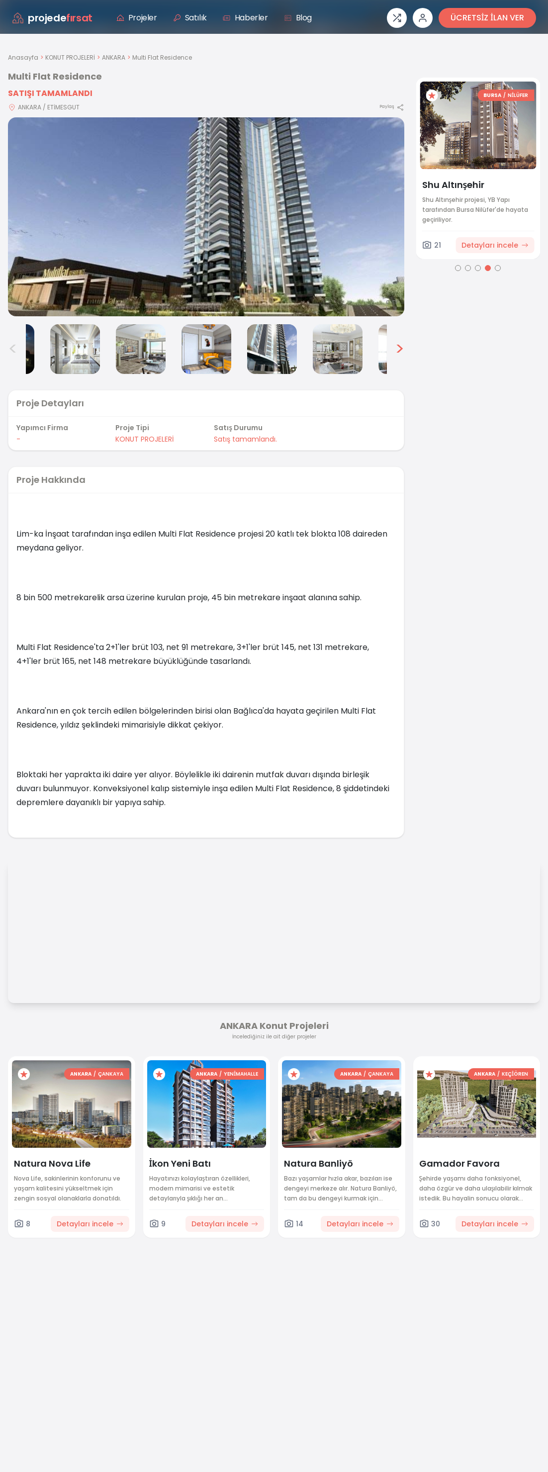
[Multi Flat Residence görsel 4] (141, 349)
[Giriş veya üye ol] (423, 18)
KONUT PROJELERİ (70, 57)
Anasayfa (23, 57)
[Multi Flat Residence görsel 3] (75, 349)
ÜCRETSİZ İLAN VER (487, 17)
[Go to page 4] (488, 268)
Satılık (190, 17)
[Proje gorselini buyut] (206, 216)
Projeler (136, 17)
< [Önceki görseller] (13, 349)
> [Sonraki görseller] (399, 349)
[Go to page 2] (468, 268)
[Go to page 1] (458, 268)
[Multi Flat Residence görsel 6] (272, 349)
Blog (298, 17)
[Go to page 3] (478, 268)
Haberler (245, 17)
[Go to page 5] (498, 268)
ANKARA (113, 57)
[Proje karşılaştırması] (397, 18)
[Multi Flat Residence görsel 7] (338, 349)
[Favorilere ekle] (435, 95)
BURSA (495, 95)
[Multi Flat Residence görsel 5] (206, 349)
